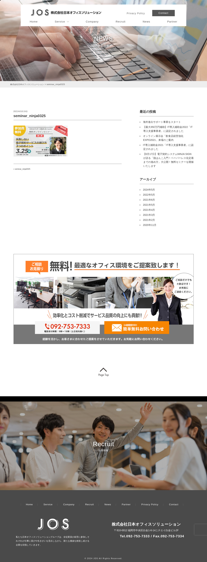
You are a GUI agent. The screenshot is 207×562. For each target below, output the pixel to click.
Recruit (121, 21)
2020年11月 (150, 225)
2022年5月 (149, 194)
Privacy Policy (136, 13)
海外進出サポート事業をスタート (162, 122)
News (146, 21)
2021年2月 (149, 219)
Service (60, 21)
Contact (163, 13)
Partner (172, 21)
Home (34, 21)
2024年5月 (149, 189)
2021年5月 (149, 204)
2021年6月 (149, 199)
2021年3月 (149, 214)
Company (92, 21)
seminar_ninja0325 (22, 169)
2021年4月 (149, 209)
